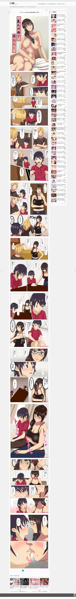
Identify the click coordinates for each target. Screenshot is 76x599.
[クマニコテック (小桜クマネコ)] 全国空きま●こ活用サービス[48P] (61, 152)
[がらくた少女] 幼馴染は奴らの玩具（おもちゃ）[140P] (61, 68)
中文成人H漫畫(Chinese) (42, 3)
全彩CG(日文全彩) (16, 575)
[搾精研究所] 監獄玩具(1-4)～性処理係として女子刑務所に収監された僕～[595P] (24, 587)
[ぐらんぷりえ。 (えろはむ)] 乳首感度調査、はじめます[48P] (61, 181)
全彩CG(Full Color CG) (60, 3)
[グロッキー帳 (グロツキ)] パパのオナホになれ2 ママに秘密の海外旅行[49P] (61, 101)
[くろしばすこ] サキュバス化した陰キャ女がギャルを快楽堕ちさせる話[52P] (61, 143)
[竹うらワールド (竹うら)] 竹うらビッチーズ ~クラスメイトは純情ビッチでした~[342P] (34, 587)
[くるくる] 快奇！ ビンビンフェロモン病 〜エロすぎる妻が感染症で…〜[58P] (61, 96)
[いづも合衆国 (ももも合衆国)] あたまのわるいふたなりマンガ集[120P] (14, 587)
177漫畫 (12, 3)
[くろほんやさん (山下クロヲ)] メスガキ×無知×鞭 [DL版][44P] (61, 16)
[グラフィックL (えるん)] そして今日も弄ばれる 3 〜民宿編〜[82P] (61, 190)
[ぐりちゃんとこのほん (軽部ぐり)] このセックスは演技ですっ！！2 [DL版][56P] (61, 82)
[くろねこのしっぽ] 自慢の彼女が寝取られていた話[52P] (61, 20)
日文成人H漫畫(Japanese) (51, 3)
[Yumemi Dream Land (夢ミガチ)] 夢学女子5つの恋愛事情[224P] (61, 148)
